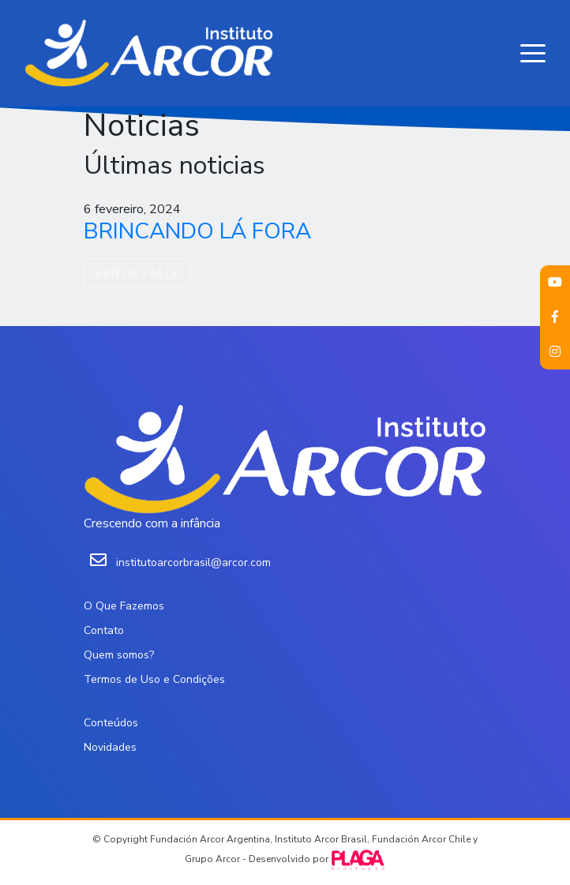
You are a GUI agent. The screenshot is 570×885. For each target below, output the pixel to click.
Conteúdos (111, 722)
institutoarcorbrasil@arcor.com (193, 562)
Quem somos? (119, 654)
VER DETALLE (137, 273)
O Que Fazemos (124, 605)
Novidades (110, 747)
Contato (104, 630)
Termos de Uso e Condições (154, 679)
